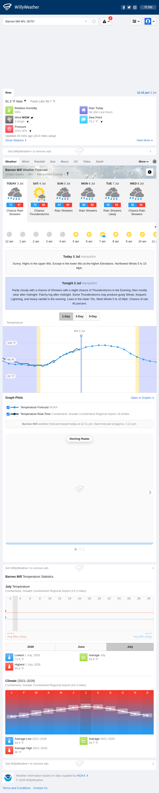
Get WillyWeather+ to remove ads (29, 151)
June (81, 646)
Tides (87, 161)
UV (76, 161)
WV (30, 174)
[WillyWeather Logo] (23, 7)
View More (143, 140)
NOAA (81, 775)
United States (14, 174)
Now (8, 92)
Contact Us (40, 788)
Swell (99, 161)
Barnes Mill (67, 174)
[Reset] (86, 21)
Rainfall (39, 161)
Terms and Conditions (17, 788)
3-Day (79, 316)
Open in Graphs (141, 397)
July (130, 646)
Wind (25, 161)
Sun (53, 161)
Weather (11, 161)
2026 (30, 646)
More (142, 161)
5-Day (93, 316)
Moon (65, 161)
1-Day (66, 316)
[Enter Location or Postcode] (50, 21)
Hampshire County (50, 174)
